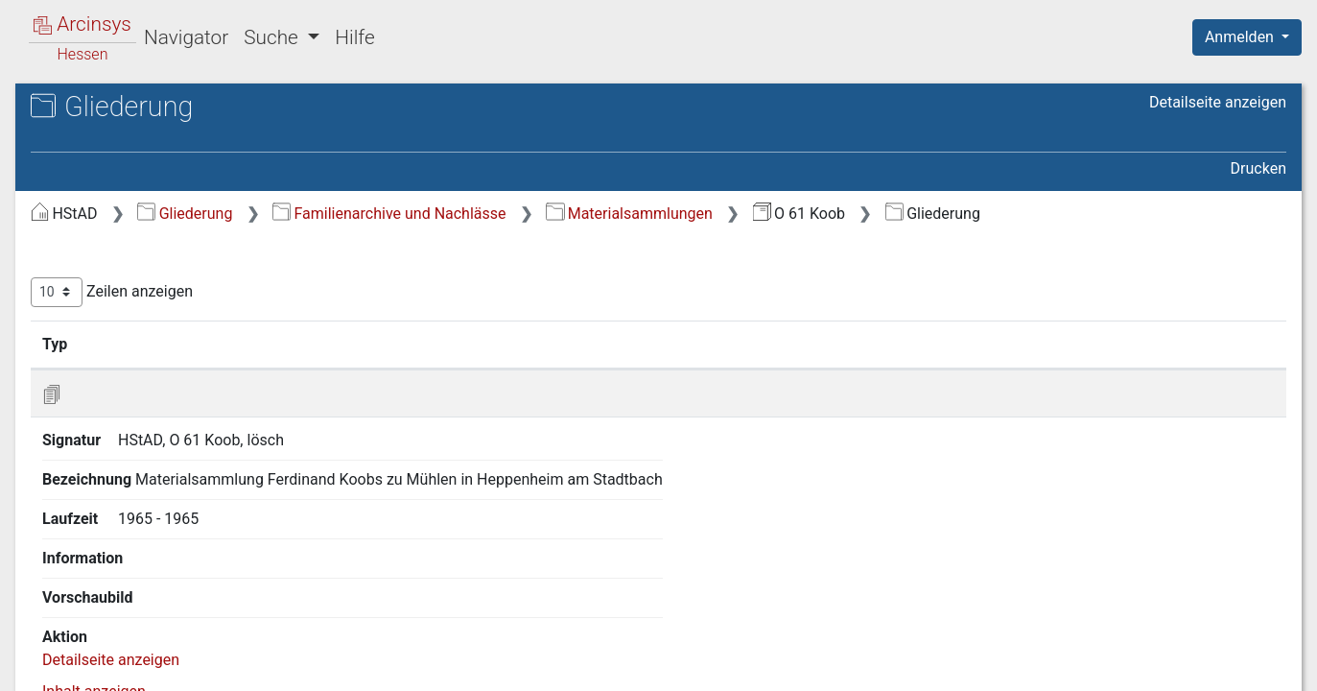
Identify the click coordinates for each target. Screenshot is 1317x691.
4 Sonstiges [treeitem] (106, 316)
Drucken (1258, 168)
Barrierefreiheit (1111, 665)
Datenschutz (965, 665)
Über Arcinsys (822, 665)
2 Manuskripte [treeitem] (115, 268)
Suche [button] (273, 37)
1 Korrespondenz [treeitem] (124, 245)
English (44, 651)
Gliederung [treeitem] (83, 222)
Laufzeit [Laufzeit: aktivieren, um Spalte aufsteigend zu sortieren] (858, 367)
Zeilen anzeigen (434, 316)
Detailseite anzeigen (1217, 102)
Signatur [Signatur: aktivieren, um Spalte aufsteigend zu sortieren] (466, 367)
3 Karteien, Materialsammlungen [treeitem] (177, 292)
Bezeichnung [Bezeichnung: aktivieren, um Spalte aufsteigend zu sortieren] (615, 367)
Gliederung (506, 213)
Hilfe (354, 37)
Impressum (1253, 665)
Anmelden (1241, 37)
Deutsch (115, 651)
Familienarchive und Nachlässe (711, 213)
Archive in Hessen (107, 109)
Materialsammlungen (951, 213)
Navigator (186, 37)
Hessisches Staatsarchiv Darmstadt (187, 129)
